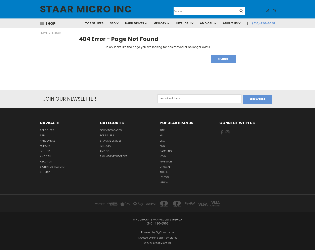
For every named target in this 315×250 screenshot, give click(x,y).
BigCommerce (165, 230)
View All (165, 180)
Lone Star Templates (164, 236)
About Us (232, 23)
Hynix (163, 154)
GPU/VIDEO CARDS (111, 128)
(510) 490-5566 (263, 23)
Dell (162, 139)
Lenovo (164, 175)
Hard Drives (136, 23)
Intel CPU (184, 23)
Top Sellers (94, 23)
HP (161, 133)
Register (59, 165)
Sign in (44, 165)
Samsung (166, 149)
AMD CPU (208, 23)
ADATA (164, 170)
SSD (114, 23)
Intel (163, 128)
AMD (162, 144)
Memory (161, 23)
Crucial (165, 165)
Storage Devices (111, 139)
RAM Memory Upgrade (113, 154)
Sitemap (45, 170)
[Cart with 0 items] (274, 10)
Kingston (166, 159)
